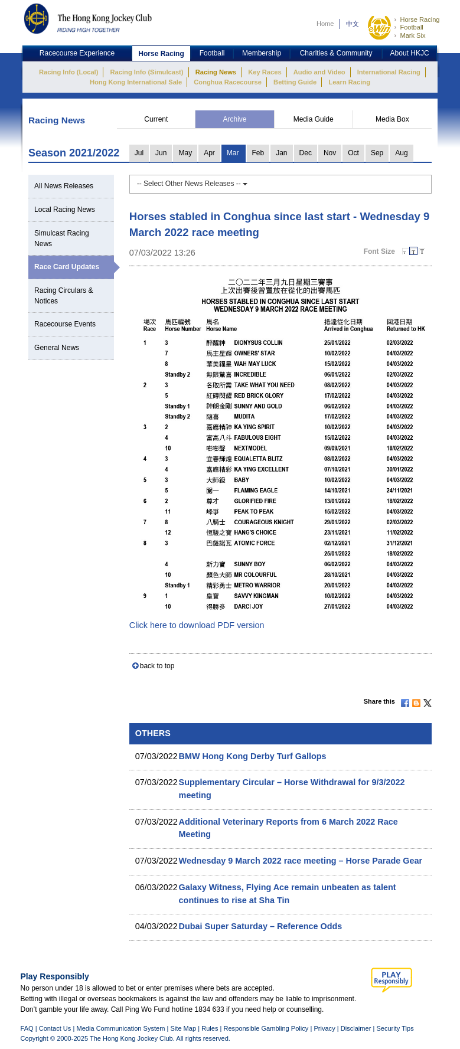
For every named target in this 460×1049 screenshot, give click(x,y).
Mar (233, 153)
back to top (157, 666)
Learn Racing (349, 82)
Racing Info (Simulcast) (147, 72)
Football (411, 27)
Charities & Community (336, 53)
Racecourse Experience (77, 53)
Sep (377, 153)
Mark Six (412, 35)
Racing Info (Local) (68, 72)
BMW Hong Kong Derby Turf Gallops (253, 756)
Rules (210, 1028)
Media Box (392, 119)
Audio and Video (319, 72)
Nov (330, 153)
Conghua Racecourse (228, 82)
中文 (352, 23)
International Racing (388, 72)
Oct (353, 153)
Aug (401, 153)
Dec (305, 153)
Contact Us (55, 1028)
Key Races (264, 72)
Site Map (183, 1028)
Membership (261, 53)
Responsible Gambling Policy (265, 1028)
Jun (161, 153)
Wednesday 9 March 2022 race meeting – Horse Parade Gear (300, 860)
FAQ (27, 1028)
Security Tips (394, 1028)
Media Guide (313, 119)
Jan (281, 153)
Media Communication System (120, 1028)
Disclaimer (356, 1028)
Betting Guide (295, 82)
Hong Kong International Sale (136, 82)
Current (156, 119)
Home (325, 23)
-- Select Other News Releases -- (192, 183)
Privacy (324, 1028)
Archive (235, 119)
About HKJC (409, 53)
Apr (209, 153)
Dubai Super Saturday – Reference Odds (260, 926)
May (185, 153)
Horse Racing (419, 19)
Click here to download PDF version (197, 625)
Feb (258, 153)
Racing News (215, 72)
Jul (139, 153)
